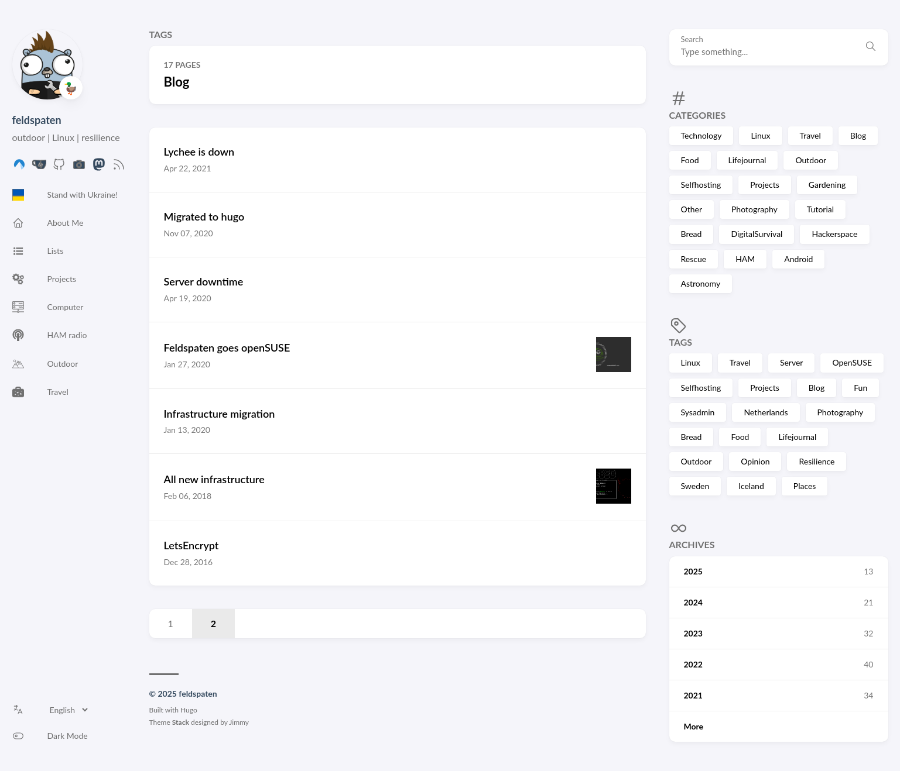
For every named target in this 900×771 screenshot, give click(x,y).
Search (692, 39)
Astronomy (701, 283)
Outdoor (810, 160)
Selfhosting (701, 185)
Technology (701, 135)
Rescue (694, 259)
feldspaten (36, 119)
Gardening (827, 185)
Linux (760, 135)
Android (798, 259)
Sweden (695, 486)
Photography (754, 209)
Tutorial (820, 209)
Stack (180, 722)
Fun (860, 388)
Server (791, 362)
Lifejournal (747, 160)
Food (690, 160)
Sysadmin (698, 412)
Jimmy (239, 722)
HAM (745, 259)
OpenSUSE (852, 362)
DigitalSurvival (756, 234)
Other (692, 209)
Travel (810, 135)
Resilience (816, 461)
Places (804, 486)
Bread (691, 234)
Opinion (755, 461)
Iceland (751, 486)
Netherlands (766, 412)
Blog (858, 135)
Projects (764, 185)
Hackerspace (834, 234)
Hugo (188, 709)
